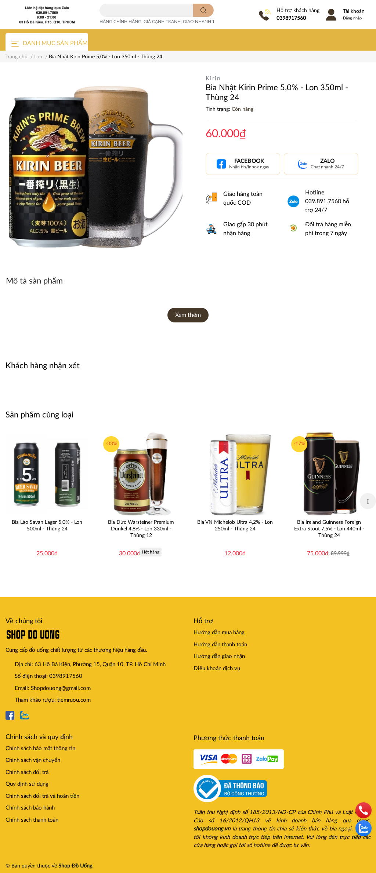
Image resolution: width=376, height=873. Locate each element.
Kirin (213, 78)
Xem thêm (188, 315)
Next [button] (368, 501)
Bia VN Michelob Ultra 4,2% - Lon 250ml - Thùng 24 (235, 526)
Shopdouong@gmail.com (61, 688)
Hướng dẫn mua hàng (219, 632)
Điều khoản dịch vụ (217, 668)
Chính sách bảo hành (30, 808)
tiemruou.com (74, 700)
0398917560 (291, 18)
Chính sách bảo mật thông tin (40, 748)
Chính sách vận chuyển (33, 760)
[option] (47, 501)
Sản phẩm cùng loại (39, 415)
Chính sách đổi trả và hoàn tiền (42, 796)
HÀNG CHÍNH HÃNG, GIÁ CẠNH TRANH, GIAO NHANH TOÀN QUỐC (169, 21)
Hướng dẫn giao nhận (219, 656)
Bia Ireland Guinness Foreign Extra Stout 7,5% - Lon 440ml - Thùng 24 (329, 529)
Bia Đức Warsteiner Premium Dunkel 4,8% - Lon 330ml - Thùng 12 (141, 529)
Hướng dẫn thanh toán (220, 644)
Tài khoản (354, 11)
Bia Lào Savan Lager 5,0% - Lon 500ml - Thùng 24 (47, 526)
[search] (203, 10)
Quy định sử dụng (27, 784)
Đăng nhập (352, 18)
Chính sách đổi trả (27, 772)
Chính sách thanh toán (32, 820)
